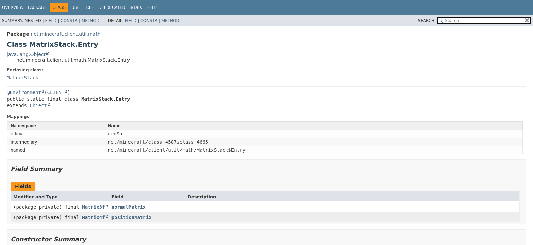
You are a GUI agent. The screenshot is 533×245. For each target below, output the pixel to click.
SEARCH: (427, 20)
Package (37, 7)
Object (38, 105)
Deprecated (111, 7)
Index (136, 7)
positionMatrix (131, 217)
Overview (13, 7)
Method (91, 20)
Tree (89, 7)
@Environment (24, 92)
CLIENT (56, 92)
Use (75, 7)
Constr (69, 20)
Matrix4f (93, 217)
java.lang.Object (26, 54)
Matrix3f (93, 207)
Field (50, 20)
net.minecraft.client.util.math (65, 34)
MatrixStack (22, 77)
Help (151, 7)
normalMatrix (128, 207)
